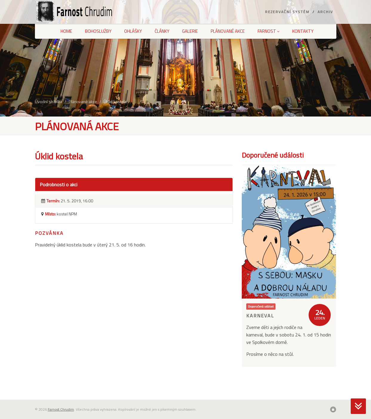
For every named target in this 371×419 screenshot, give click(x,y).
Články (162, 31)
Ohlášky (133, 31)
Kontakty (302, 31)
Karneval (260, 315)
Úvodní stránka (48, 101)
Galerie (190, 31)
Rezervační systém (287, 12)
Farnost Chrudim (61, 409)
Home (66, 31)
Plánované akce (228, 31)
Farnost (268, 31)
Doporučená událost (261, 306)
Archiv (325, 12)
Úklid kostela (115, 101)
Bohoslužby (98, 31)
